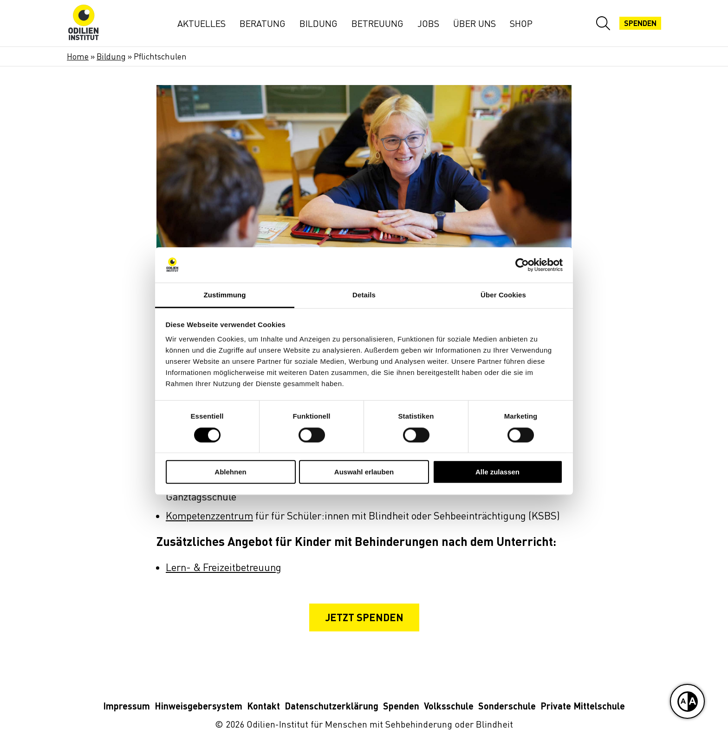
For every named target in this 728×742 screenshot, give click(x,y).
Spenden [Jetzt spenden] (640, 23)
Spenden (401, 706)
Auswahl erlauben (364, 472)
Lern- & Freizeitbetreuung (223, 567)
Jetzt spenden (364, 617)
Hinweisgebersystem (198, 706)
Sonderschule (507, 706)
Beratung (263, 23)
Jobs (428, 23)
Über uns (474, 23)
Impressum (126, 706)
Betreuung (377, 23)
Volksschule (449, 706)
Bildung (318, 23)
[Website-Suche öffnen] (603, 23)
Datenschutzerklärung (331, 706)
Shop (521, 23)
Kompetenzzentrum (209, 516)
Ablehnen (230, 472)
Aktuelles (201, 23)
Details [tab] (364, 295)
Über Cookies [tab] (503, 295)
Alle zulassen (497, 472)
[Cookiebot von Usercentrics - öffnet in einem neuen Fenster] (522, 265)
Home (78, 56)
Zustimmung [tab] (225, 295)
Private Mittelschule (582, 706)
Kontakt (263, 706)
